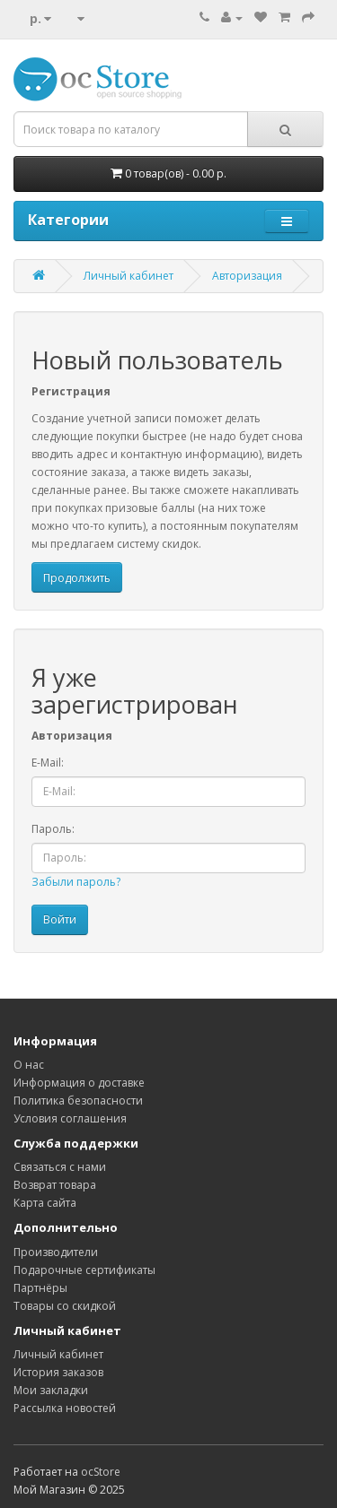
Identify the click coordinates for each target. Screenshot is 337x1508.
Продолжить (77, 577)
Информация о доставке (79, 1082)
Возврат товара (54, 1184)
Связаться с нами (59, 1166)
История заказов (58, 1372)
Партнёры (40, 1288)
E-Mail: (47, 762)
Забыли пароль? (75, 881)
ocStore (100, 1471)
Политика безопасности (78, 1100)
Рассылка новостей (64, 1408)
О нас (28, 1064)
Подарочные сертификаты (84, 1270)
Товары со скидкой (64, 1305)
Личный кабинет (128, 275)
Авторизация (247, 275)
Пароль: (53, 828)
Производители (55, 1252)
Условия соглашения (70, 1118)
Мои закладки (50, 1390)
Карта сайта (44, 1202)
